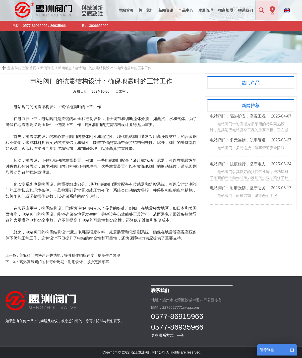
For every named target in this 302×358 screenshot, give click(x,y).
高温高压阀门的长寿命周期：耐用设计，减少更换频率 (64, 262)
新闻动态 (65, 68)
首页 (32, 68)
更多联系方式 (162, 335)
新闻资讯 (47, 68)
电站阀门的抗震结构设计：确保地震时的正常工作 (113, 68)
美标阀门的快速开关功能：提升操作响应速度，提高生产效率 (69, 255)
